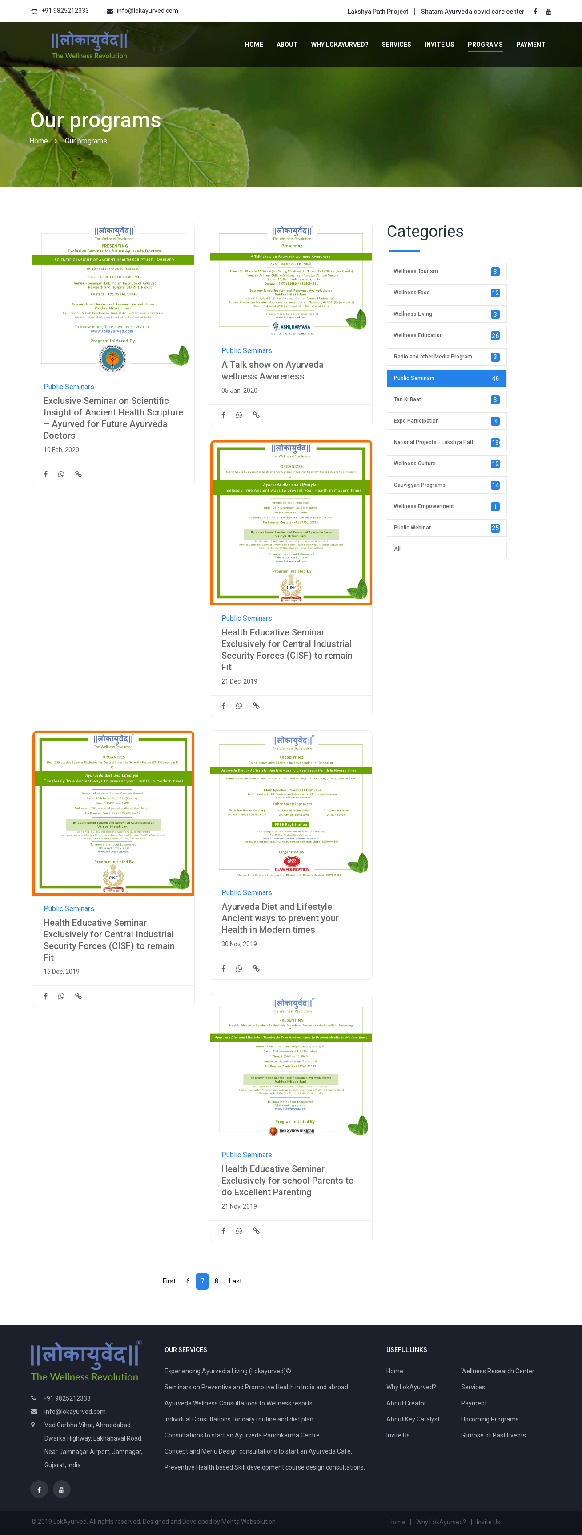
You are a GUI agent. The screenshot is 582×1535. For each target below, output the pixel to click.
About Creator (406, 1403)
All (397, 549)
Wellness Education (447, 335)
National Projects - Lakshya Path (448, 442)
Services (396, 44)
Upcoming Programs (490, 1419)
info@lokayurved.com (147, 10)
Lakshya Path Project (378, 11)
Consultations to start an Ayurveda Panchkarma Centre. (243, 1435)
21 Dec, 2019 (239, 681)
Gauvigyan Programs (447, 485)
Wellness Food (447, 293)
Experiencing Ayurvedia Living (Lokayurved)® (228, 1371)
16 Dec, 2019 (62, 971)
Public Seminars (69, 387)
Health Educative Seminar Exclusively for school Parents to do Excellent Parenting (287, 1180)
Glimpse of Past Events (493, 1435)
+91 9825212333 (65, 10)
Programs (485, 44)
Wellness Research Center (497, 1371)
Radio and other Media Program (447, 357)
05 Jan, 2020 (239, 390)
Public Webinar (447, 528)
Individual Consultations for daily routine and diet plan (239, 1419)
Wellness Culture (447, 464)
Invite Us (439, 44)
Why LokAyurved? (340, 44)
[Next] (235, 1281)
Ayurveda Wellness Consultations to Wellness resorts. (239, 1403)
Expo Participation (447, 421)
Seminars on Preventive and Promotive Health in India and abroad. (257, 1387)
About (287, 44)
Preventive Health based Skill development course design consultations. (265, 1467)
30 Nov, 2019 (239, 944)
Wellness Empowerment (447, 506)
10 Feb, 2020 (61, 449)
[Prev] (169, 1281)
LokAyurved (70, 1521)
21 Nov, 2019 (239, 1206)
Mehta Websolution (248, 1521)
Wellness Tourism (447, 271)
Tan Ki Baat (447, 399)
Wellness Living (447, 314)
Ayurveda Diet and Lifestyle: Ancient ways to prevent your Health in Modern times (280, 918)
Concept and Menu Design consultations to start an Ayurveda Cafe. (258, 1451)
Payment (531, 44)
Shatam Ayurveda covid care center (473, 11)
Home (254, 44)
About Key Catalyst (413, 1419)
